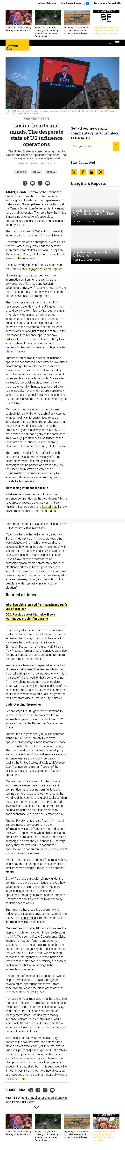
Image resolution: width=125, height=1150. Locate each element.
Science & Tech (36, 119)
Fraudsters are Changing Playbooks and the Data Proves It (95, 213)
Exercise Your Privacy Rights (107, 3)
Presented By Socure (83, 221)
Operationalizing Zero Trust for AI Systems (95, 254)
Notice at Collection (47, 3)
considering (28, 917)
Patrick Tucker (27, 163)
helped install (50, 506)
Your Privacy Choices (75, 3)
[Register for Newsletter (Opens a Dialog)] (116, 146)
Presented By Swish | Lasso (86, 260)
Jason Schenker (47, 442)
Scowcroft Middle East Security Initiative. (36, 698)
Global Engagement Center (35, 269)
